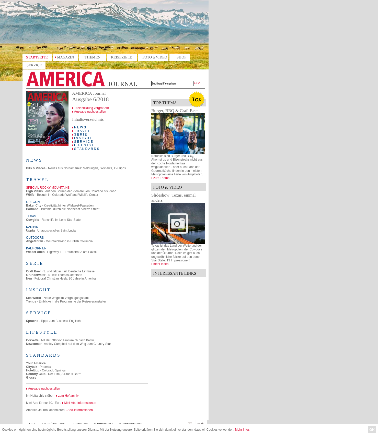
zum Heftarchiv (68, 395)
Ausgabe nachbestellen (90, 111)
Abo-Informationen (80, 410)
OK (372, 430)
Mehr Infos (242, 429)
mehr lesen (160, 264)
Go (198, 83)
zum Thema (161, 178)
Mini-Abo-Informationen (80, 403)
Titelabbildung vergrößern (91, 108)
